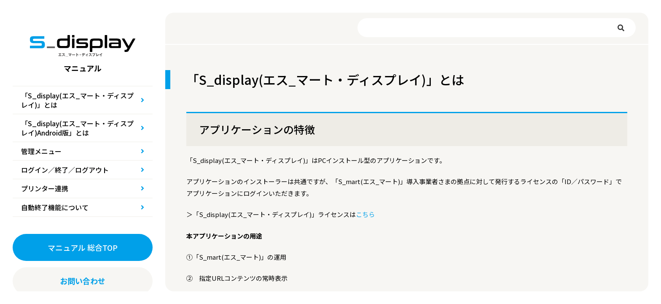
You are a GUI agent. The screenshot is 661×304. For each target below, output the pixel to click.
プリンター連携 (44, 188)
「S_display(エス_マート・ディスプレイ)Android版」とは (77, 128)
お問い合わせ (82, 280)
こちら (365, 214)
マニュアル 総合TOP (83, 247)
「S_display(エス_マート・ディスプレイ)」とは (77, 100)
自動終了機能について (55, 207)
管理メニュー (41, 151)
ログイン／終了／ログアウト (65, 170)
